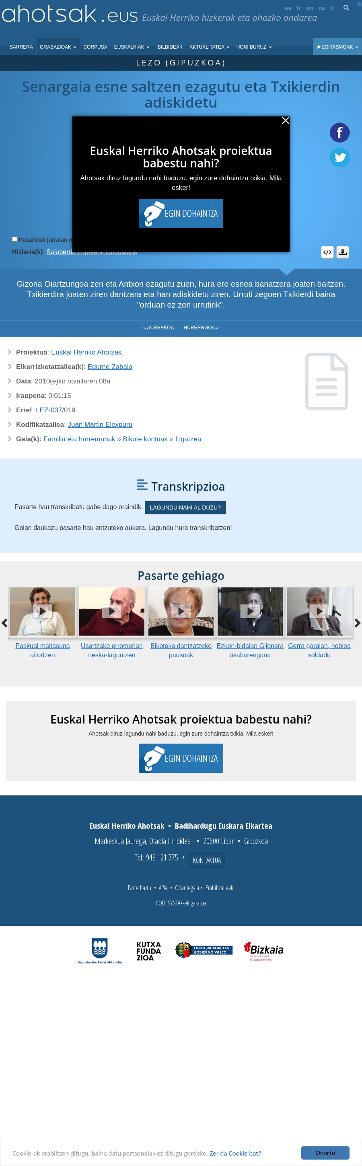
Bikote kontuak (145, 439)
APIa (163, 887)
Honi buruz (254, 47)
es (288, 8)
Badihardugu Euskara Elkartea (223, 825)
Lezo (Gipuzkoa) (181, 62)
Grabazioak (58, 47)
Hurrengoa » (201, 327)
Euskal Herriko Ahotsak (86, 352)
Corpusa (95, 47)
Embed (327, 252)
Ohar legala (187, 887)
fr (299, 8)
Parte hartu (139, 887)
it (332, 8)
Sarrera (21, 47)
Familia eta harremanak (79, 439)
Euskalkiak (132, 47)
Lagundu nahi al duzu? (185, 507)
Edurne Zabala (110, 367)
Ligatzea (188, 439)
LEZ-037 (49, 410)
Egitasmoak (337, 47)
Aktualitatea (209, 47)
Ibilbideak (169, 47)
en (309, 8)
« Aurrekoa (158, 327)
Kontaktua (207, 860)
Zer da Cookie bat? (235, 1153)
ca (322, 8)
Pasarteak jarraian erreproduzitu (62, 239)
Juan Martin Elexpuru (100, 424)
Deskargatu (342, 252)
